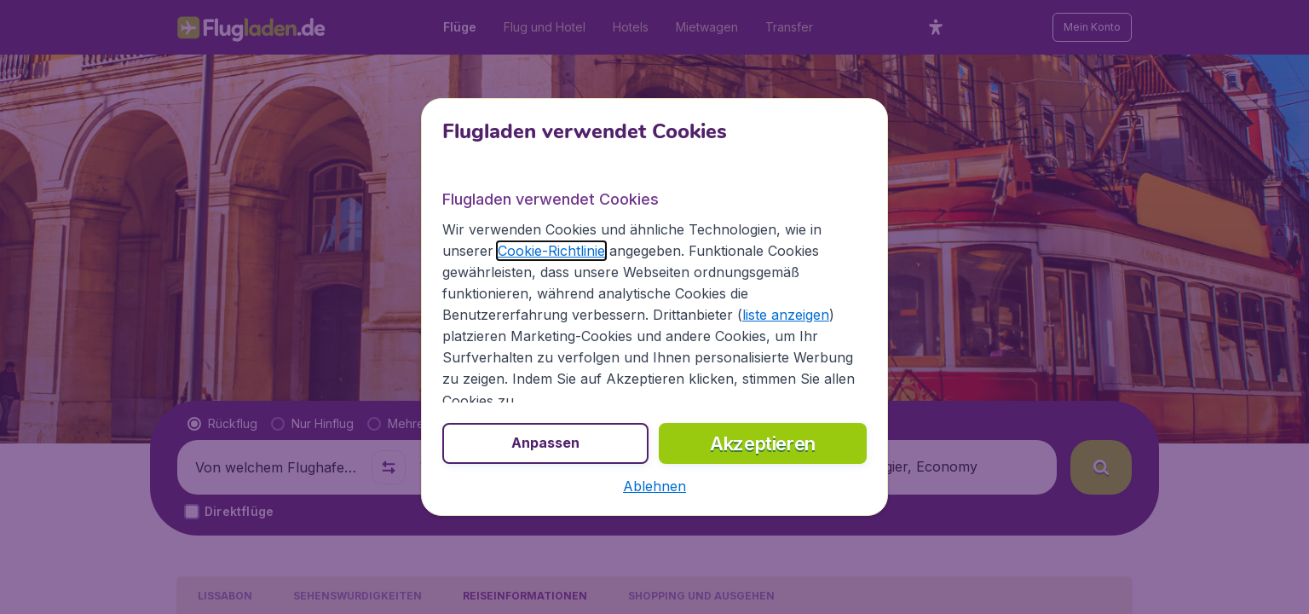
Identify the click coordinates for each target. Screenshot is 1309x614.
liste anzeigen (785, 314)
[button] (654, 486)
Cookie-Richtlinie (551, 250)
